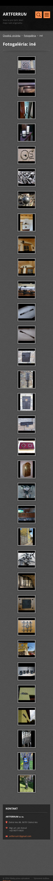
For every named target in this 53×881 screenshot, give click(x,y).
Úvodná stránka (11, 35)
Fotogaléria (30, 35)
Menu (46, 14)
